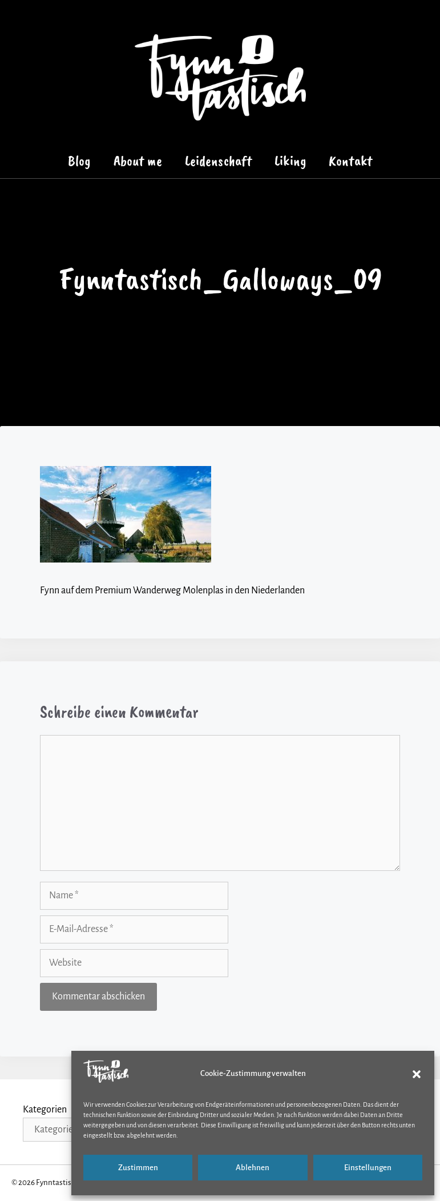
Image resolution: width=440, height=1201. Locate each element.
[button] (416, 1074)
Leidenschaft (218, 160)
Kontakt (350, 160)
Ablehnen (252, 1167)
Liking (290, 160)
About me (138, 160)
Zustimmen (138, 1167)
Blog (79, 160)
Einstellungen (367, 1167)
